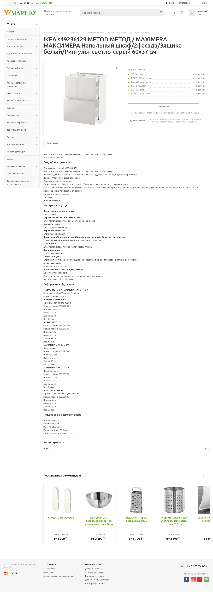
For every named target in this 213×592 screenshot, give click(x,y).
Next (206, 475)
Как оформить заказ (95, 583)
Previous (200, 475)
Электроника (13, 93)
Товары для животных (18, 100)
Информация (93, 564)
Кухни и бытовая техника (19, 53)
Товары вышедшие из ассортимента (18, 182)
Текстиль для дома (16, 130)
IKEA (13, 24)
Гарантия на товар (94, 576)
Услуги (10, 159)
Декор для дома (15, 46)
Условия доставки (94, 572)
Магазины (48, 572)
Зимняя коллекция (16, 166)
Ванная (10, 108)
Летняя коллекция (16, 152)
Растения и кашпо (16, 173)
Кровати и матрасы (16, 61)
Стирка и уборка (15, 68)
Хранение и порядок (17, 39)
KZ (202, 3)
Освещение (12, 75)
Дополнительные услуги (97, 580)
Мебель (10, 32)
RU (206, 3)
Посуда (10, 137)
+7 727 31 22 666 (25, 3)
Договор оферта (94, 568)
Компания (49, 564)
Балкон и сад (13, 115)
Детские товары (15, 144)
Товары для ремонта (17, 122)
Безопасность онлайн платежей (59, 576)
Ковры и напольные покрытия (16, 84)
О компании (49, 568)
